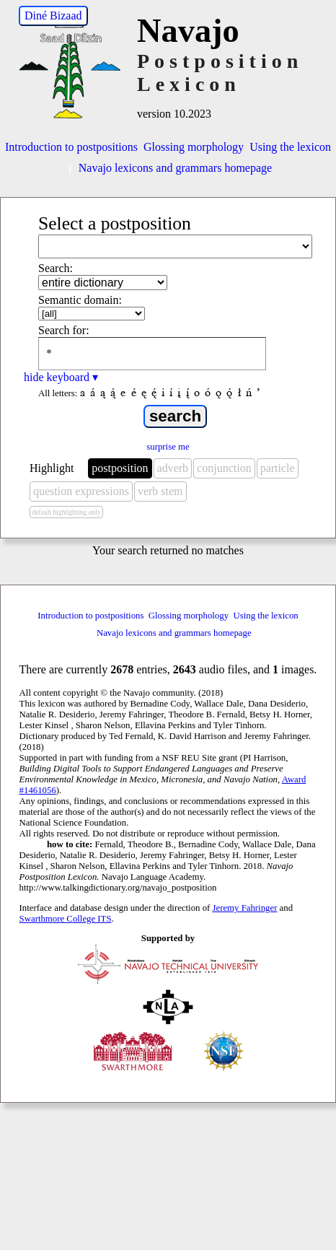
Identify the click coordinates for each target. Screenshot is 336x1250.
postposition (120, 468)
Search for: (63, 330)
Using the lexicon (290, 147)
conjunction (224, 468)
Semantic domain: (80, 300)
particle (277, 468)
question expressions (81, 491)
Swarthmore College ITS (65, 919)
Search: (55, 268)
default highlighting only (66, 512)
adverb (173, 468)
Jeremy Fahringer (245, 908)
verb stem (160, 491)
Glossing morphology (193, 147)
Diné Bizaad (53, 15)
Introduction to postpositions (71, 147)
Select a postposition (114, 223)
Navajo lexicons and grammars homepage (168, 168)
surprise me (167, 447)
